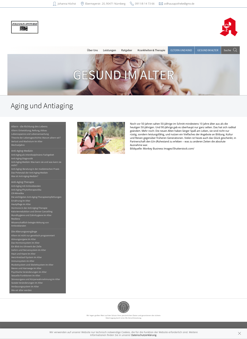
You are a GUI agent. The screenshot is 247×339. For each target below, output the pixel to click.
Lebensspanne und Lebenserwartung (30, 134)
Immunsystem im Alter (22, 261)
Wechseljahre (18, 145)
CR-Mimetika (17, 193)
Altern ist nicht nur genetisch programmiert (33, 235)
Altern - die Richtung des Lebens (29, 126)
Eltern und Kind (181, 50)
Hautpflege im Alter (21, 204)
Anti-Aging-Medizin (22, 150)
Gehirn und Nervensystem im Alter (28, 250)
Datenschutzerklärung (143, 335)
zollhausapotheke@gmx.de (179, 3)
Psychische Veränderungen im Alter (29, 272)
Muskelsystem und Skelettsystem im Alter (32, 264)
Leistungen (109, 50)
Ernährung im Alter (20, 200)
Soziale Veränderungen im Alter (27, 282)
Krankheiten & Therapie (151, 50)
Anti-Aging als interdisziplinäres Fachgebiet (32, 154)
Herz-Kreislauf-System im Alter (26, 257)
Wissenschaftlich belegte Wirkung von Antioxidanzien (30, 224)
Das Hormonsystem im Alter (25, 242)
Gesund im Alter (207, 50)
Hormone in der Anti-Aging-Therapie (29, 208)
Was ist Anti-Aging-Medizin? (24, 176)
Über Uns (92, 50)
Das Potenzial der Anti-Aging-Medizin (29, 172)
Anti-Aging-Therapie (22, 182)
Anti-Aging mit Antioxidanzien (26, 186)
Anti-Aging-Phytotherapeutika (26, 189)
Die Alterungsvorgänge (24, 231)
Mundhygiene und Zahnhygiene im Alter (31, 215)
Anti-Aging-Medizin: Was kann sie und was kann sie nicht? (36, 164)
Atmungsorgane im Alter (23, 239)
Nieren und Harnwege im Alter (26, 268)
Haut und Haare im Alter (23, 253)
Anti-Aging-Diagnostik (22, 158)
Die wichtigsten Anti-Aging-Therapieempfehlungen (36, 197)
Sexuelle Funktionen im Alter (25, 275)
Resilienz (15, 218)
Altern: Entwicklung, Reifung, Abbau (29, 130)
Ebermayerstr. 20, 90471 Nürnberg (105, 3)
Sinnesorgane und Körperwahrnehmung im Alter (35, 279)
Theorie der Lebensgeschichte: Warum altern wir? (36, 137)
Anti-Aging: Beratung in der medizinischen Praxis (35, 169)
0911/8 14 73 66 (145, 3)
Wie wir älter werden (21, 290)
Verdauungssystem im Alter (25, 286)
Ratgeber (126, 50)
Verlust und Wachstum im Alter (26, 141)
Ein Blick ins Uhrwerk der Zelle (26, 246)
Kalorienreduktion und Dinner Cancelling (31, 211)
